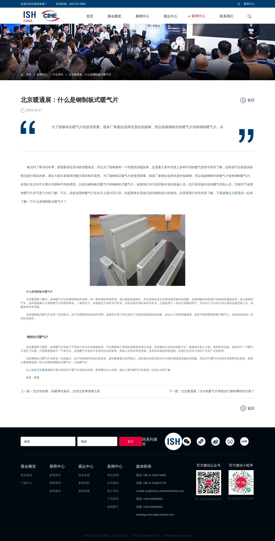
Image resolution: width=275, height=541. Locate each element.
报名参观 (84, 474)
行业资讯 (58, 74)
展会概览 (114, 16)
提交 (130, 441)
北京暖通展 (236, 193)
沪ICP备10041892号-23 (146, 535)
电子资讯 (113, 490)
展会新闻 (113, 474)
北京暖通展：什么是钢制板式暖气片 (90, 74)
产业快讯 (113, 498)
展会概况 (26, 474)
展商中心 (246, 3)
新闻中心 (198, 16)
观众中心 (170, 16)
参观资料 (84, 482)
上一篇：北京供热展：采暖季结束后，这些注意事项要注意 (60, 391)
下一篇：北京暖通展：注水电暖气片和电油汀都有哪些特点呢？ (211, 391)
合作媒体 (113, 482)
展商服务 (55, 490)
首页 (89, 16)
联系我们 (226, 16)
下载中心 (26, 482)
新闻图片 (113, 506)
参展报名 (55, 474)
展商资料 (55, 482)
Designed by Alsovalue (178, 535)
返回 (247, 100)
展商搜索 (84, 490)
